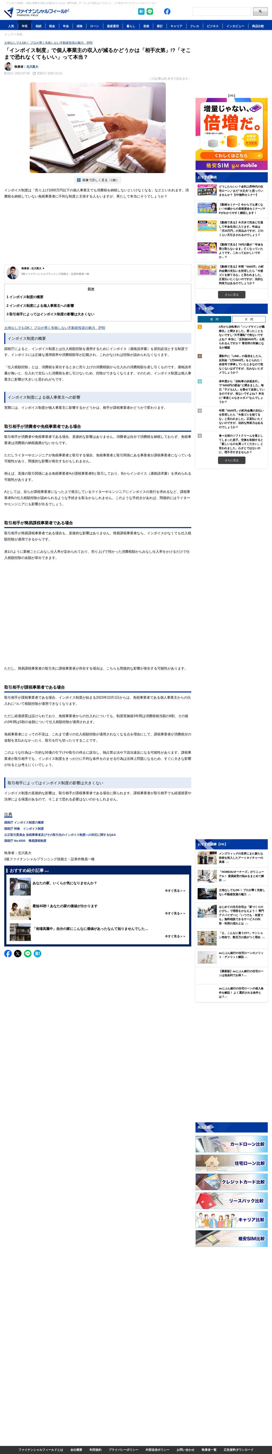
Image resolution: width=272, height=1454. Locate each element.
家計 (160, 26)
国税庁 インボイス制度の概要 (24, 822)
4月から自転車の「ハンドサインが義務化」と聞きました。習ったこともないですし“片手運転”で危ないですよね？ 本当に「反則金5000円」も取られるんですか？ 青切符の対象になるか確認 (242, 337)
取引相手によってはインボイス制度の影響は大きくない (50, 314)
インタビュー (235, 26)
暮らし (130, 26)
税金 (52, 26)
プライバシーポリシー (123, 1449)
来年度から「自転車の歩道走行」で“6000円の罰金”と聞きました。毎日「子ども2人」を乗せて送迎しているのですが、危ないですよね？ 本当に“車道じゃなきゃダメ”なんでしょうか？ (242, 391)
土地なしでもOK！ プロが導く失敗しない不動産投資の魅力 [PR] (48, 42)
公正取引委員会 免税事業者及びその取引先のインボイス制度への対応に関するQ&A (60, 834)
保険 (79, 26)
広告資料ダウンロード (239, 1449)
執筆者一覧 (209, 1449)
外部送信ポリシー (157, 1449)
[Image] (36, 12)
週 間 (214, 319)
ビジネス (213, 26)
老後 (146, 26)
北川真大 (32, 66)
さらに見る (232, 294)
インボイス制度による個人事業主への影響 (40, 306)
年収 (25, 26)
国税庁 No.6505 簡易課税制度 (25, 840)
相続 (38, 26)
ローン (94, 26)
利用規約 (95, 1449)
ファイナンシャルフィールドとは (40, 1449)
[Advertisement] (97, 232)
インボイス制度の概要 (25, 297)
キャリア (176, 26)
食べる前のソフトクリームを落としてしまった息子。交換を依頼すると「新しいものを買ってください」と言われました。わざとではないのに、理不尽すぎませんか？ (241, 443)
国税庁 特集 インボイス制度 (24, 828)
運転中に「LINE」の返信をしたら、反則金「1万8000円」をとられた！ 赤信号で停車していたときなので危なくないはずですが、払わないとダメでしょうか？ (241, 364)
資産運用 (113, 26)
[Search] (222, 11)
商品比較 (258, 26)
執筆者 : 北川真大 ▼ (33, 268)
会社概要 (76, 1449)
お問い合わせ (185, 1449)
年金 (66, 26)
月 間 (249, 319)
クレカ (194, 26)
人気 (11, 26)
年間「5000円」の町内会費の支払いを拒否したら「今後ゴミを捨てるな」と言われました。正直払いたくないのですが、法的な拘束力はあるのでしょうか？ (241, 418)
